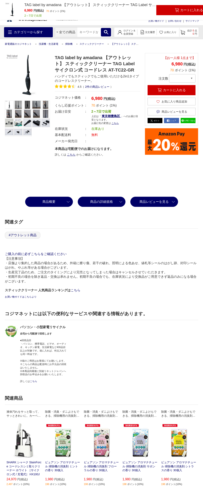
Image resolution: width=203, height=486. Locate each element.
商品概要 (48, 201)
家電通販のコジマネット (18, 44)
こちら (115, 123)
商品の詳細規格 (101, 201)
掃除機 (68, 44)
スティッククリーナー (92, 44)
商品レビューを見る (154, 201)
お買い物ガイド (156, 21)
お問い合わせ (174, 21)
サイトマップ (192, 21)
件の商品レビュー (97, 86)
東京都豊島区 (111, 116)
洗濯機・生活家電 (48, 44)
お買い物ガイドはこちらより (21, 296)
